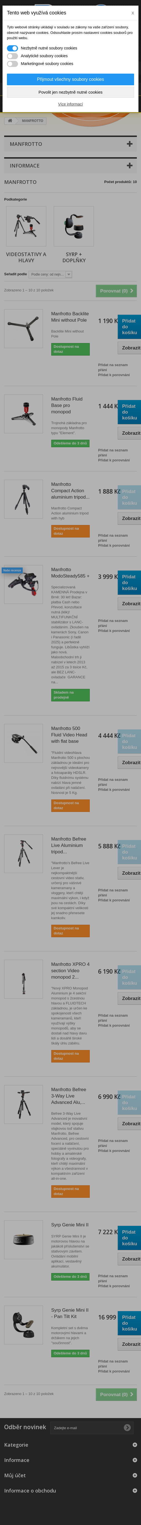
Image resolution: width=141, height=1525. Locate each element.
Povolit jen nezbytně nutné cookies (70, 92)
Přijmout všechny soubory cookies (70, 79)
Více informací (70, 104)
